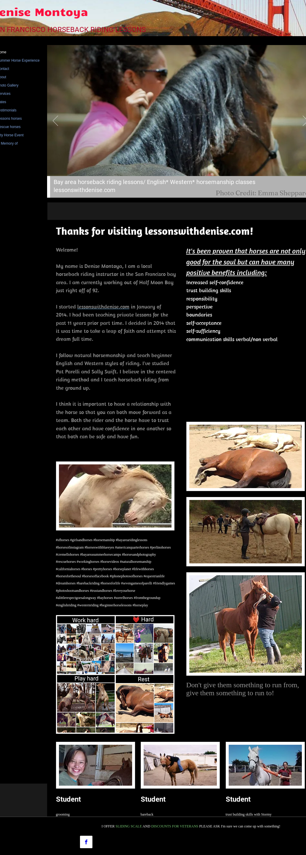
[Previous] (55, 121)
